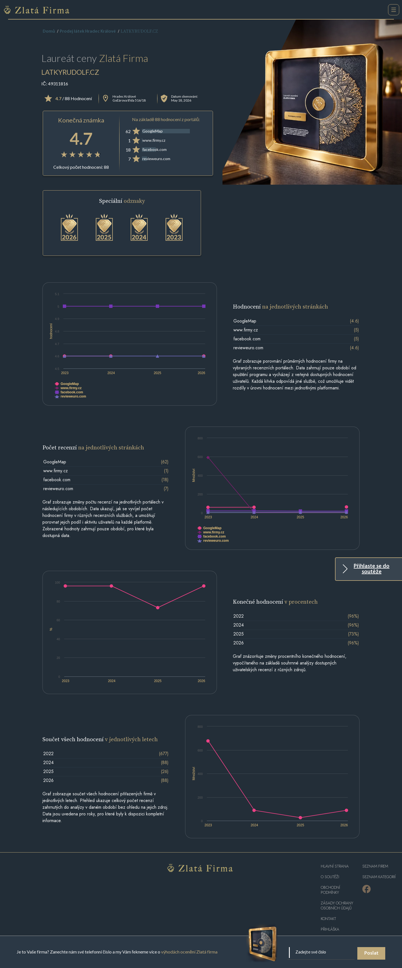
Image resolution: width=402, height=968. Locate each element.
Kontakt (328, 918)
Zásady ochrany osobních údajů (337, 905)
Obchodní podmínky (330, 890)
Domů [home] (49, 31)
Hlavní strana (335, 866)
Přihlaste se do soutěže (371, 569)
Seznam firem (375, 866)
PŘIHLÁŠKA (330, 929)
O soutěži (330, 877)
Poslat (371, 953)
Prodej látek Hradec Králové (88, 31)
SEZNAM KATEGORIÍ (379, 877)
